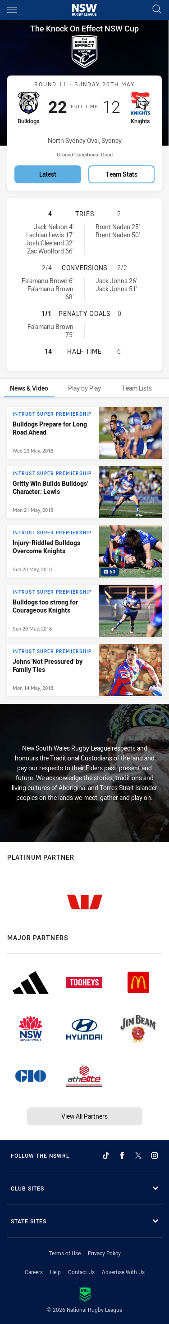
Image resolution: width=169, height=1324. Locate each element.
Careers (34, 1271)
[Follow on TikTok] (106, 1155)
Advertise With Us (123, 1271)
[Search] (157, 9)
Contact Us (81, 1271)
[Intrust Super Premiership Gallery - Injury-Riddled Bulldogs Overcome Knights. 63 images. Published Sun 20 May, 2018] (84, 551)
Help (55, 1271)
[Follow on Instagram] (154, 1155)
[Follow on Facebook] (122, 1155)
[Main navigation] (12, 10)
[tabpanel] (84, 551)
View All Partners (84, 1116)
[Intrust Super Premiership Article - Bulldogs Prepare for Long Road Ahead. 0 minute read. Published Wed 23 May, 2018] (84, 433)
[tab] (29, 388)
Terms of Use (65, 1253)
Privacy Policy (104, 1253)
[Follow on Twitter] (138, 1155)
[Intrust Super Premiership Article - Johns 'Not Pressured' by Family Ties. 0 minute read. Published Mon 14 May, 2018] (84, 670)
